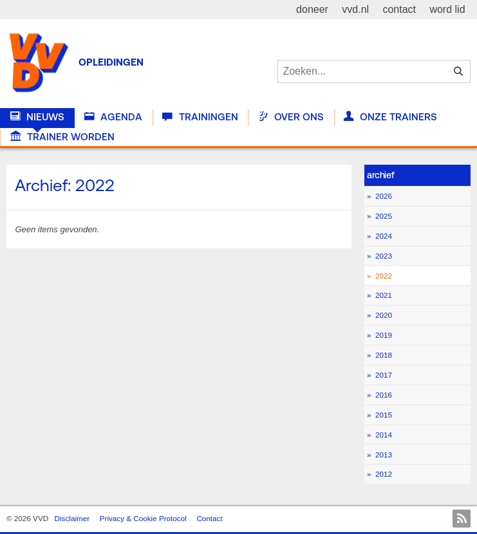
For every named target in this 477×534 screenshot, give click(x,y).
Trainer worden (62, 137)
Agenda (113, 117)
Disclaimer (72, 518)
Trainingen (200, 117)
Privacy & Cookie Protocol (143, 518)
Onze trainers (390, 117)
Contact (209, 518)
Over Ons (291, 117)
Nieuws (37, 117)
